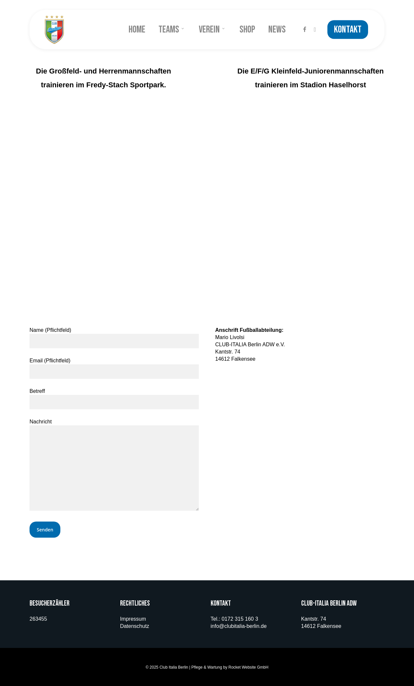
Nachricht (114, 466)
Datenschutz (134, 626)
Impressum (133, 619)
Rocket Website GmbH (248, 667)
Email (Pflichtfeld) (114, 368)
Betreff (114, 398)
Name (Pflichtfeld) (114, 337)
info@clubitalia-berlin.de (239, 626)
